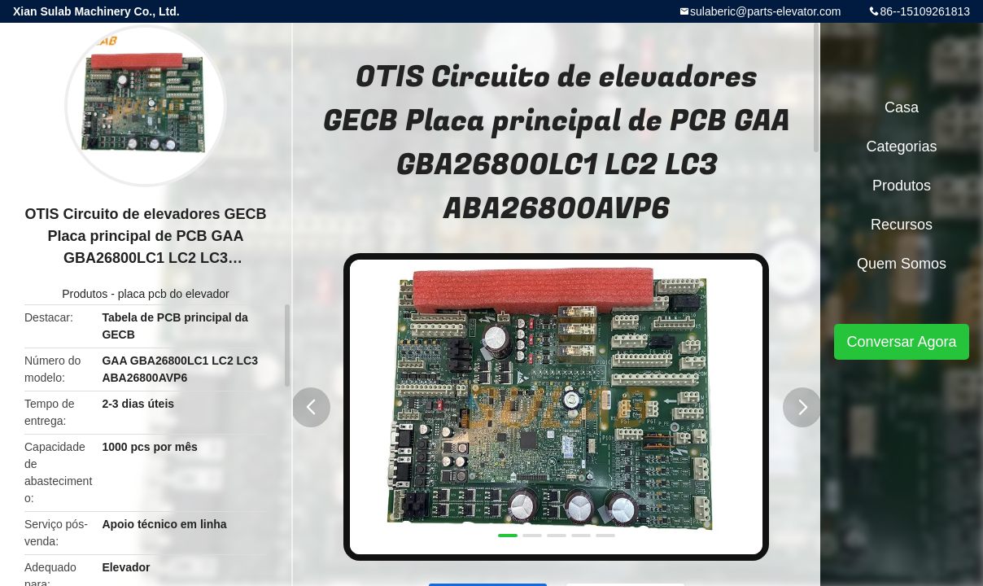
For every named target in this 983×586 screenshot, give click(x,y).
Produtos (84, 293)
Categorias (901, 146)
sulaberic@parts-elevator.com (765, 11)
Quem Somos (901, 264)
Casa (902, 107)
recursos (902, 224)
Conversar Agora (901, 342)
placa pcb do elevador (173, 293)
